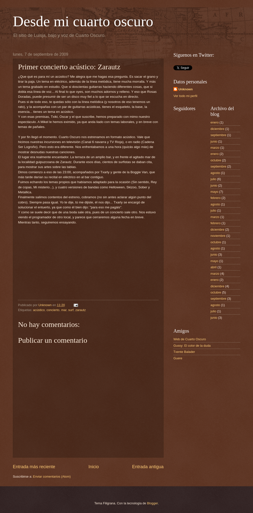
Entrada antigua (148, 466)
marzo (215, 147)
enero (215, 122)
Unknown (185, 89)
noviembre (218, 236)
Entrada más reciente (34, 466)
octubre (216, 160)
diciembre (217, 129)
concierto (52, 310)
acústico (39, 310)
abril (213, 267)
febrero (216, 198)
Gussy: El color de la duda (192, 345)
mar (63, 310)
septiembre (218, 135)
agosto (215, 173)
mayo (214, 192)
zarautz (80, 310)
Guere (177, 358)
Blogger (152, 503)
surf (70, 310)
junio (214, 141)
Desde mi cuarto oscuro (83, 21)
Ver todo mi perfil (185, 96)
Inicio (93, 466)
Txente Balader (184, 352)
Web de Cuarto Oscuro (189, 339)
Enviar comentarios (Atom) (52, 476)
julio (213, 179)
